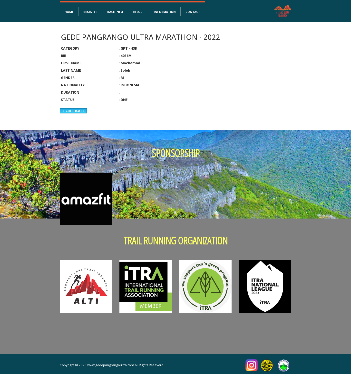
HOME (69, 12)
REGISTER (90, 12)
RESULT (138, 12)
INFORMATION (165, 12)
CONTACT (192, 12)
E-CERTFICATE (73, 111)
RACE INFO (115, 12)
